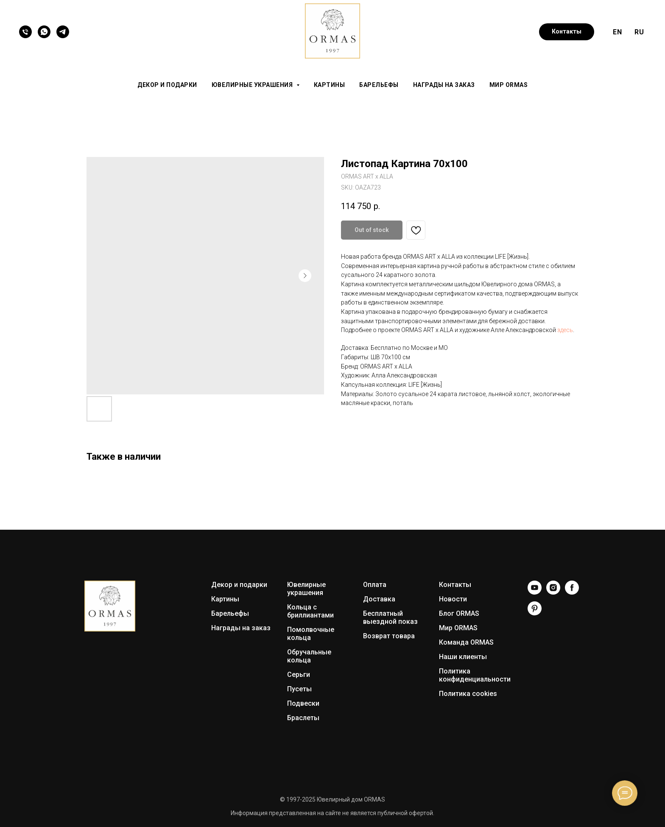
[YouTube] (535, 592)
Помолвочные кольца (310, 634)
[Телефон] (25, 31)
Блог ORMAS (459, 613)
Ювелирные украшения (306, 589)
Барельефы (379, 84)
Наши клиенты (463, 657)
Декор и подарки (167, 84)
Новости (453, 599)
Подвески (303, 703)
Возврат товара (389, 636)
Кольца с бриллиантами (310, 611)
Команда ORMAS (466, 642)
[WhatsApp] (44, 31)
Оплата (374, 585)
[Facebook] (572, 592)
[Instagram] (553, 592)
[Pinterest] (535, 613)
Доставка (379, 599)
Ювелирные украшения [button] (253, 84)
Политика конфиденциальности (475, 675)
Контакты (455, 585)
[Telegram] (62, 31)
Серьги (298, 675)
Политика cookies (468, 694)
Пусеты (299, 689)
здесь (565, 330)
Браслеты (303, 718)
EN (617, 32)
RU (639, 32)
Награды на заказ (444, 84)
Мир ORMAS (508, 84)
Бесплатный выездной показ (390, 617)
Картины (329, 84)
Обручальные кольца (309, 656)
